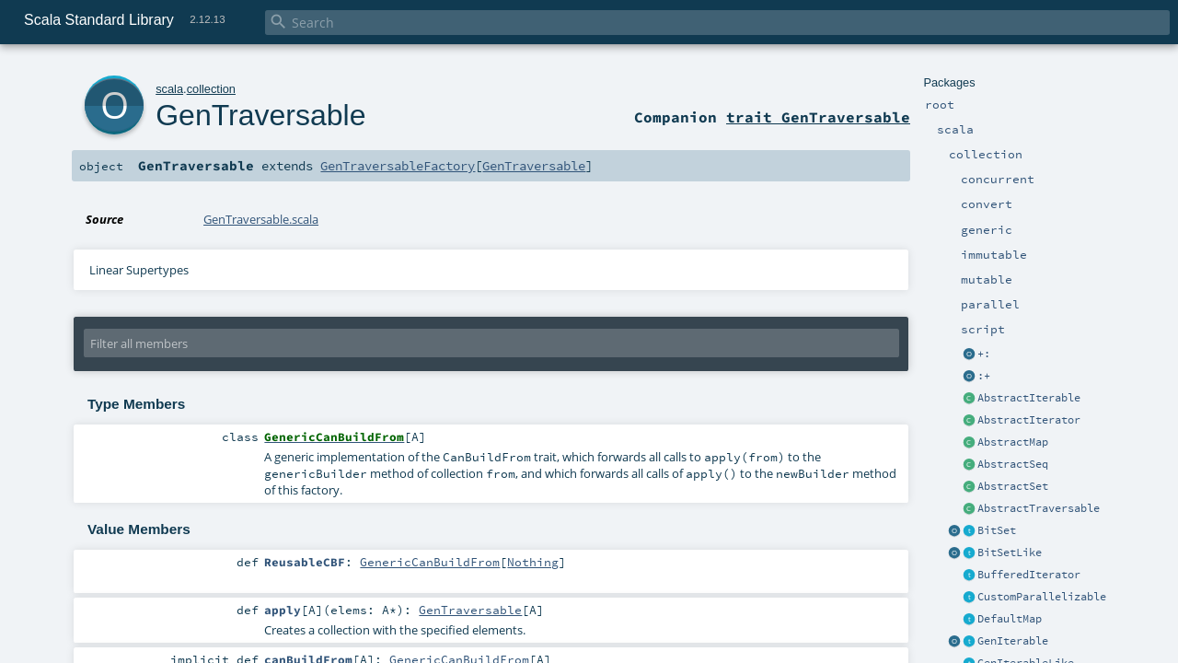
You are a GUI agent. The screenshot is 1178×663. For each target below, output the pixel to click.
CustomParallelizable (1041, 596)
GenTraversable (260, 115)
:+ (983, 375)
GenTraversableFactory (397, 165)
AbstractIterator (1028, 419)
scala (169, 89)
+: (983, 353)
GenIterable (1012, 640)
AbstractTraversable (1038, 508)
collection (211, 89)
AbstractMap (1012, 442)
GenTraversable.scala (260, 219)
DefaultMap (1009, 618)
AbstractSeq (1012, 464)
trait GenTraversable (818, 117)
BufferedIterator (1028, 574)
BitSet (996, 530)
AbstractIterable (1028, 397)
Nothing (533, 561)
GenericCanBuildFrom (430, 561)
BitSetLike (1009, 552)
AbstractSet (1012, 486)
